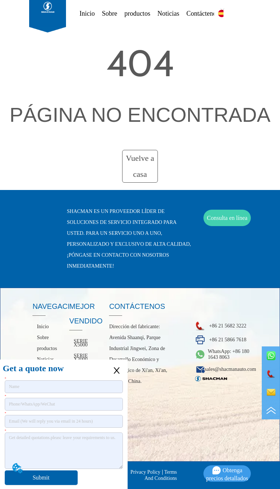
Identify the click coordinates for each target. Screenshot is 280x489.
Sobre (109, 13)
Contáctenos (202, 13)
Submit (40, 477)
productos (137, 13)
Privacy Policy (145, 472)
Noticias (168, 13)
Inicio (87, 13)
